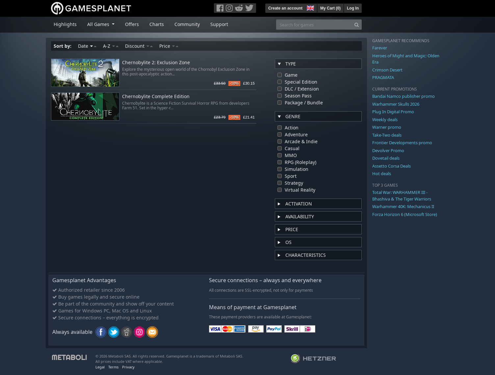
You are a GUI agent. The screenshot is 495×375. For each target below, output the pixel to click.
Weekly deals (385, 119)
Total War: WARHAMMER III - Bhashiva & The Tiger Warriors (401, 195)
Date (87, 46)
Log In (353, 8)
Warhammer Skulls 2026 (395, 104)
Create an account (285, 8)
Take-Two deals (387, 135)
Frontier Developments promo (402, 143)
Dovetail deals (386, 158)
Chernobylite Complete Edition (156, 96)
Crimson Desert (387, 70)
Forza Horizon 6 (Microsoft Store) (404, 214)
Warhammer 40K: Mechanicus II (403, 206)
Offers (132, 24)
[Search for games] (314, 24)
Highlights (65, 24)
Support (219, 24)
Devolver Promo (388, 150)
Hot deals (381, 173)
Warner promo (386, 127)
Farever (379, 48)
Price (168, 46)
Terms (113, 366)
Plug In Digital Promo (393, 112)
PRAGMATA (383, 77)
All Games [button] (99, 24)
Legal (100, 366)
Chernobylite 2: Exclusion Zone (156, 63)
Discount (139, 46)
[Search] (357, 24)
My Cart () (330, 8)
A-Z (110, 46)
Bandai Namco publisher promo (403, 96)
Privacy (128, 366)
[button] (309, 7)
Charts (156, 24)
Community (187, 24)
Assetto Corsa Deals (391, 166)
